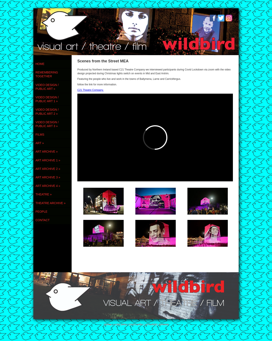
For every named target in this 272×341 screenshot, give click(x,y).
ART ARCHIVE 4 (47, 186)
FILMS (39, 134)
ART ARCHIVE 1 (47, 160)
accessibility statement (156, 324)
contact (42, 220)
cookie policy (120, 324)
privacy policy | (137, 324)
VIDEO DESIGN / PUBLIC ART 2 (47, 111)
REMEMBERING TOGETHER (46, 74)
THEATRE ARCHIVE (50, 203)
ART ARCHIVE (46, 151)
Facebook (213, 18)
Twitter (221, 18)
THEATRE (43, 194)
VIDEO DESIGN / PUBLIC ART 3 (47, 124)
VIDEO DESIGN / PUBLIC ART (47, 86)
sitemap (108, 324)
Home (39, 64)
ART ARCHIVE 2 (47, 168)
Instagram (228, 18)
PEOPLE (41, 211)
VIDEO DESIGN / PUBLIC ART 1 (47, 99)
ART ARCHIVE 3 (47, 177)
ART (39, 143)
